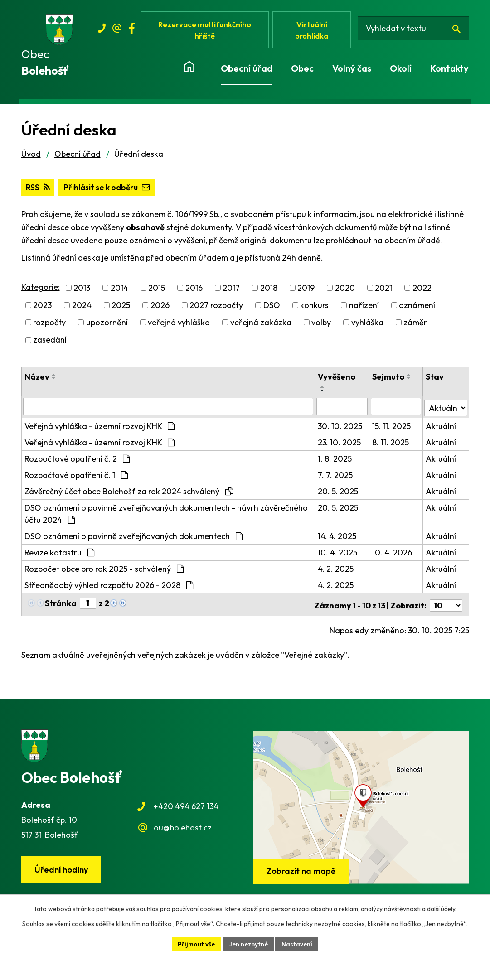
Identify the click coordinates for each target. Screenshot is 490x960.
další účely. (441, 908)
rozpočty (49, 325)
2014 (119, 290)
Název (36, 379)
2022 (422, 290)
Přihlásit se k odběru (109, 190)
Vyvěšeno (337, 379)
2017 (231, 290)
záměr (415, 325)
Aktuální (441, 427)
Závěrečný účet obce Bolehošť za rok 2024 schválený (128, 492)
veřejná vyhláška (179, 325)
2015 (156, 290)
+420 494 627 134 (186, 806)
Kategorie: (40, 290)
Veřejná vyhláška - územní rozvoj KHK (99, 427)
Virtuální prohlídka (315, 30)
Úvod (31, 156)
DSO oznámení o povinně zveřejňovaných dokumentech (133, 537)
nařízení (364, 308)
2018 (268, 290)
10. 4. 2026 (392, 554)
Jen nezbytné (248, 944)
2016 (194, 290)
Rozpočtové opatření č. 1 (76, 476)
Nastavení (298, 944)
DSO (271, 308)
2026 (160, 308)
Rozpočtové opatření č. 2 (77, 460)
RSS (38, 190)
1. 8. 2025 (336, 460)
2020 (345, 290)
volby (321, 325)
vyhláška (367, 325)
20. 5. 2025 (339, 492)
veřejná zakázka (260, 325)
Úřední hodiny (62, 869)
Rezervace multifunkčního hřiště (206, 30)
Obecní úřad (77, 156)
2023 (42, 308)
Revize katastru (59, 554)
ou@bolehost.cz (183, 827)
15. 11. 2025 (392, 427)
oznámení (417, 308)
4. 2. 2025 (336, 570)
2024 (82, 308)
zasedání (50, 343)
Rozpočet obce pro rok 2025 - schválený (104, 570)
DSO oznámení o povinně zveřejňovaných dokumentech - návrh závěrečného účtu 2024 (166, 515)
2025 (121, 308)
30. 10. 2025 (341, 427)
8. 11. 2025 (391, 444)
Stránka (61, 604)
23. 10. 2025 (340, 444)
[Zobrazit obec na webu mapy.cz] (361, 806)
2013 (81, 290)
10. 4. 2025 (338, 554)
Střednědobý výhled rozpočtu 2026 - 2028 (108, 586)
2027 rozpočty (216, 308)
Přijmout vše (195, 944)
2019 (306, 290)
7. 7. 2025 (336, 476)
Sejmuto (389, 379)
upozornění (107, 325)
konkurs (314, 308)
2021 (383, 290)
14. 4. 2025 (338, 537)
